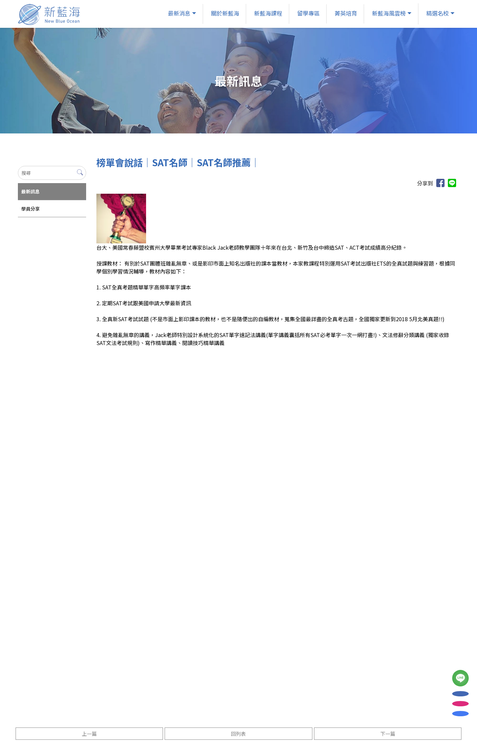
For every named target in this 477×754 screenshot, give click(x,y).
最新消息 (178, 13)
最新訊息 (30, 191)
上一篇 (89, 733)
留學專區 (307, 13)
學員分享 (30, 208)
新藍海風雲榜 (388, 13)
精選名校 (437, 13)
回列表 (238, 733)
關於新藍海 (224, 13)
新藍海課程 (267, 13)
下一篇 (387, 733)
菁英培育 (345, 13)
